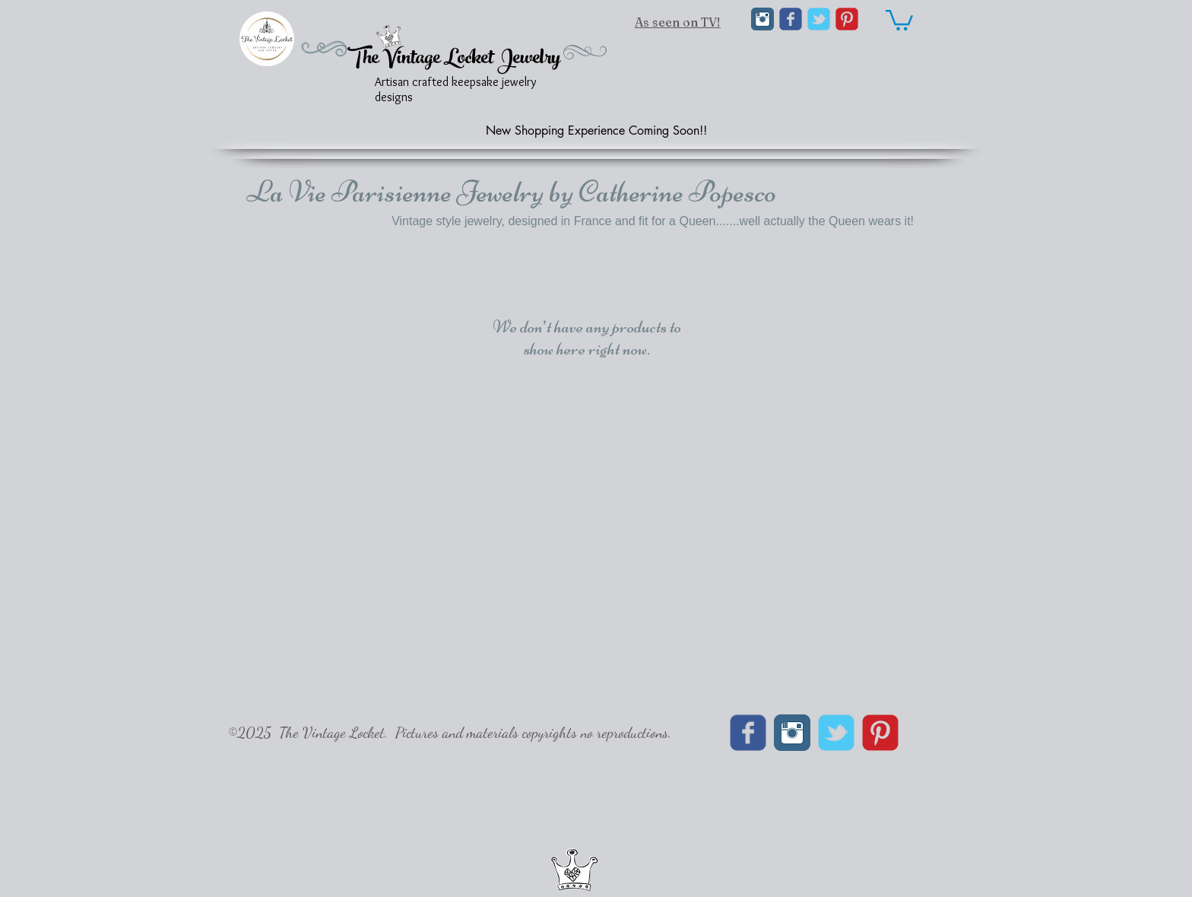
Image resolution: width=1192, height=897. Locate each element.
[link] (899, 19)
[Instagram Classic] (762, 19)
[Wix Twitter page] (818, 19)
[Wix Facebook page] (790, 19)
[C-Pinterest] (846, 19)
